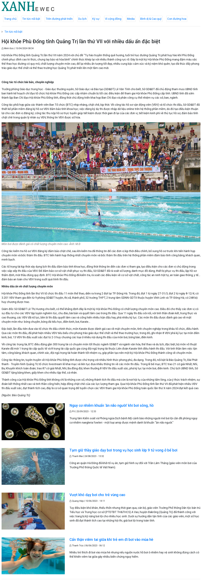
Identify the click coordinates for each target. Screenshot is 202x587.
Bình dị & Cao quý (151, 18)
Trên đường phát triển (59, 18)
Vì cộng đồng (113, 18)
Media (131, 18)
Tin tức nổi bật (31, 18)
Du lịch (82, 18)
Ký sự (95, 18)
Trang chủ (10, 18)
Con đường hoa (176, 18)
